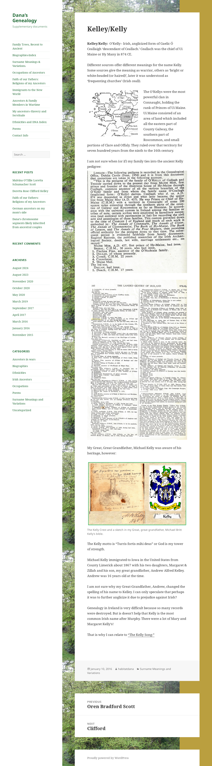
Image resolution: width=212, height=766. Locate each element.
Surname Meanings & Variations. (26, 64)
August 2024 (20, 268)
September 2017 (23, 308)
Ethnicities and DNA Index (29, 122)
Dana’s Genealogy (24, 18)
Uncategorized (21, 410)
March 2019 (20, 301)
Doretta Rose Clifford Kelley (30, 191)
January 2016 (21, 328)
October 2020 (21, 288)
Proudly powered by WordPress (108, 758)
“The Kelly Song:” (141, 634)
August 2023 (20, 274)
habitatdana (126, 669)
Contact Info (20, 135)
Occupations (20, 386)
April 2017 (19, 315)
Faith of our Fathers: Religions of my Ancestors (28, 81)
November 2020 (22, 281)
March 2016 (20, 321)
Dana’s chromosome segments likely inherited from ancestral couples (28, 223)
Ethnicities (19, 372)
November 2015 (22, 335)
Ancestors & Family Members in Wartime (26, 102)
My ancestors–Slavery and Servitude (29, 113)
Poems (16, 129)
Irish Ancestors (22, 379)
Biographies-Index (24, 55)
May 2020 (18, 295)
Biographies (20, 366)
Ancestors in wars (23, 359)
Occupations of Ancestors (28, 72)
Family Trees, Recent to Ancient (27, 46)
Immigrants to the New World (27, 92)
